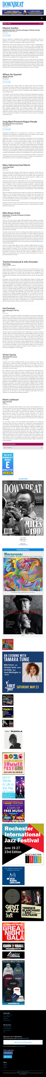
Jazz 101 (5, 1067)
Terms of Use (22, 1071)
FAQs (4, 1031)
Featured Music (23, 550)
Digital (23, 544)
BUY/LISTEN (7, 36)
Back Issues (5, 1018)
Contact (4, 1065)
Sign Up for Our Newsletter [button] (23, 1042)
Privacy (27, 1071)
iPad (27, 544)
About (18, 1071)
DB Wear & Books (6, 1020)
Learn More (26, 1038)
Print (19, 544)
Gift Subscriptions (6, 1016)
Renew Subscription (7, 1028)
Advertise (5, 1064)
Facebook (8, 1052)
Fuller (10, 246)
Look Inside (23, 541)
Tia (7, 246)
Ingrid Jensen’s (39, 241)
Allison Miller (15, 239)
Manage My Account (7, 1026)
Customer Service (7, 1030)
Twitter (8, 1056)
